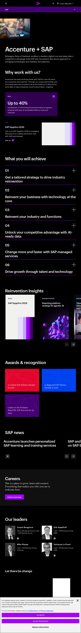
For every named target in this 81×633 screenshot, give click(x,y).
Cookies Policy (33, 610)
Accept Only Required (40, 621)
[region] (40, 615)
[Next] (73, 344)
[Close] (77, 600)
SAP (6, 9)
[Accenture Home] (38, 3)
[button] (14, 497)
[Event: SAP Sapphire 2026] (20, 317)
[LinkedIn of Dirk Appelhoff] (54, 538)
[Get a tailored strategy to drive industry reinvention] (74, 170)
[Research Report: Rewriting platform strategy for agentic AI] (54, 317)
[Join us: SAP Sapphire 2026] (9, 140)
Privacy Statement (47, 610)
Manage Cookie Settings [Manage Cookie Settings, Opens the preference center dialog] (40, 627)
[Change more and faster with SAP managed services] (74, 245)
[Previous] (66, 456)
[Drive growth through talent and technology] (74, 265)
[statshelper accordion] (53, 96)
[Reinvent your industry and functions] (74, 210)
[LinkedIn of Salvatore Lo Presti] (54, 555)
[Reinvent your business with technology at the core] (74, 190)
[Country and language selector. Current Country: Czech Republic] (65, 3)
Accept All (40, 615)
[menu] (6, 3)
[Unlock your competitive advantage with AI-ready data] (74, 225)
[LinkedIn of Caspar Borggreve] (17, 538)
